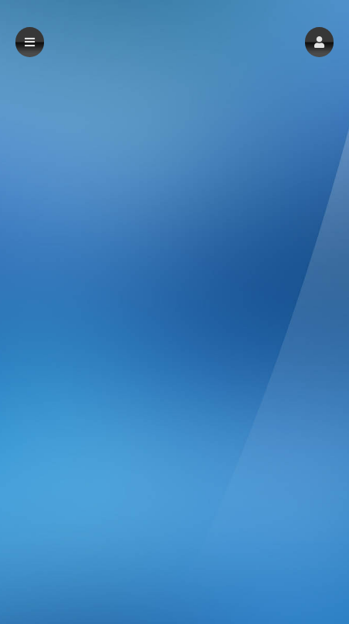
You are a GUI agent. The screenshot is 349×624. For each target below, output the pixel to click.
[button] (319, 42)
